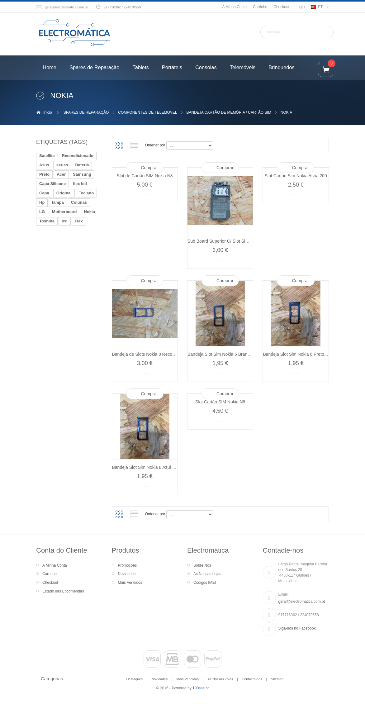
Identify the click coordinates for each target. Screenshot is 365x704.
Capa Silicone (52, 183)
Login (300, 7)
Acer (61, 174)
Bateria (82, 165)
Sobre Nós (202, 565)
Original (64, 193)
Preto (44, 174)
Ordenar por (155, 145)
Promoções (127, 565)
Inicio (47, 112)
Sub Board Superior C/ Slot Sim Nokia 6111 (229, 241)
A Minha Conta (234, 7)
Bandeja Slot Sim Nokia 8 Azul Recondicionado (157, 467)
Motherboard (64, 211)
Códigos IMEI (204, 582)
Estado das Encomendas (63, 591)
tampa (58, 202)
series (62, 165)
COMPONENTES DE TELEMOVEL (147, 112)
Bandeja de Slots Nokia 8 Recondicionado (153, 354)
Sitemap (277, 679)
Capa (44, 193)
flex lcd (80, 183)
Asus (44, 165)
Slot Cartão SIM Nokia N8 (220, 401)
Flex (79, 221)
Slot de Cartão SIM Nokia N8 (145, 175)
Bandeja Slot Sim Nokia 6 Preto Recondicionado (309, 354)
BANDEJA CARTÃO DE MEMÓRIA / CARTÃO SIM (228, 112)
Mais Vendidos (130, 582)
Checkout (281, 7)
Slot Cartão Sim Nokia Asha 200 (296, 175)
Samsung (82, 174)
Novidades (127, 574)
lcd (65, 221)
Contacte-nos (252, 679)
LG (42, 211)
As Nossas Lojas (207, 574)
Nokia (89, 211)
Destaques (134, 679)
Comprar (149, 167)
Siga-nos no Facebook (297, 628)
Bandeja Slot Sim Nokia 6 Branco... (221, 354)
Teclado (86, 193)
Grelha (119, 145)
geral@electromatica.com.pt (66, 7)
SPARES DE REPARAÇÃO (86, 112)
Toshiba (47, 221)
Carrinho (260, 7)
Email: (283, 594)
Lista (134, 145)
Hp (42, 202)
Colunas (79, 202)
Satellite (47, 155)
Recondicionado (77, 155)
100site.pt (200, 688)
